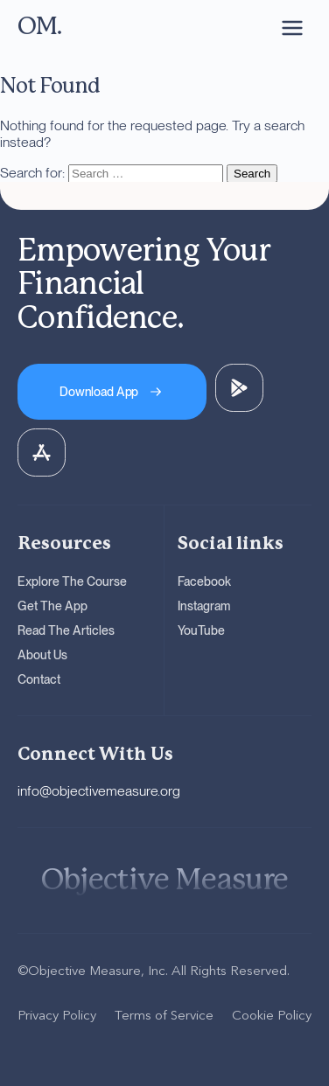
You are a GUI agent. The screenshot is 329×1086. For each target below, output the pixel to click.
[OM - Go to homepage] (39, 28)
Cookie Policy (272, 1014)
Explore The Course (72, 581)
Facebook (204, 581)
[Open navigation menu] (292, 28)
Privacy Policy (57, 1014)
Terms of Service (164, 1014)
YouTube (201, 630)
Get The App (53, 606)
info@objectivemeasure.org (99, 791)
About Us (42, 655)
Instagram (204, 606)
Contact (39, 679)
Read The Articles (66, 630)
